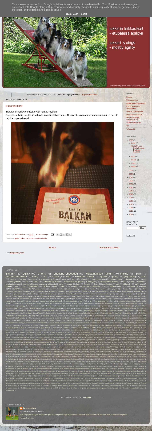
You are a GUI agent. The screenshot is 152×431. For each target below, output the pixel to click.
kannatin (114, 349)
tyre (9, 289)
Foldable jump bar (19, 318)
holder (109, 342)
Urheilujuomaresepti (134, 115)
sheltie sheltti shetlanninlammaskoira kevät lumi (77, 376)
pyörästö (121, 368)
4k (85, 315)
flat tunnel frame (58, 337)
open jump (60, 298)
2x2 (68, 286)
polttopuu (121, 364)
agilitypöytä (119, 303)
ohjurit (133, 361)
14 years (54, 315)
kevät (34, 294)
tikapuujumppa (109, 383)
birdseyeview (99, 330)
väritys (82, 388)
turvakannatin (95, 385)
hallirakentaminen (36, 308)
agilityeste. (108, 303)
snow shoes (106, 381)
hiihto (99, 342)
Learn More (72, 14)
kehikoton (128, 349)
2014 (131, 208)
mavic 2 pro (90, 359)
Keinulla (64, 318)
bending (78, 330)
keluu (30, 352)
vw (69, 388)
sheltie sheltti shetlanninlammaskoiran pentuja (108, 376)
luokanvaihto (46, 359)
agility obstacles (77, 296)
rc (125, 286)
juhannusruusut (10, 349)
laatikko (74, 356)
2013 (131, 211)
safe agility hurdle (85, 373)
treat (119, 294)
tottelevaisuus (24, 385)
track (27, 301)
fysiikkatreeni (122, 337)
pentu (61, 284)
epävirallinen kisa (70, 335)
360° (67, 315)
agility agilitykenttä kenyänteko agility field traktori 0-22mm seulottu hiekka (123, 325)
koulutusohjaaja (89, 354)
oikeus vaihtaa (142, 361)
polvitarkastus (130, 364)
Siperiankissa (30, 291)
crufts (67, 332)
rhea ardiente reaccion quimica (102, 371)
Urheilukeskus (26, 325)
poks (126, 289)
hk (27, 238)
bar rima (70, 330)
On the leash (16, 320)
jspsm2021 (119, 347)
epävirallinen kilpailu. (124, 306)
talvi (123, 282)
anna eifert (40, 330)
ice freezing (123, 344)
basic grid (131, 296)
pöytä (110, 298)
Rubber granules (40, 289)
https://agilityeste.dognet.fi (30, 414)
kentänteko (125, 308)
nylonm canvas (91, 361)
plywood (79, 298)
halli (139, 340)
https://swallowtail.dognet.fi (96, 414)
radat (7, 371)
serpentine (127, 298)
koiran (7, 354)
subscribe (134, 381)
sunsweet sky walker (52, 282)
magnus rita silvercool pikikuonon (68, 359)
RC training (50, 320)
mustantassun (10, 361)
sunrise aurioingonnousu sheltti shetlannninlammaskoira (23, 383)
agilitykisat (96, 286)
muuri (45, 298)
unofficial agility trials (55, 301)
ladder (134, 308)
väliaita (75, 388)
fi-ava (7, 337)
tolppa (15, 385)
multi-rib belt (132, 359)
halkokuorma (132, 340)
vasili (135, 313)
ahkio (142, 303)
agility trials (88, 303)
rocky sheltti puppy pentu (60, 373)
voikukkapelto (22, 315)
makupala (84, 279)
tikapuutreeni (121, 383)
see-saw (33, 279)
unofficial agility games (117, 385)
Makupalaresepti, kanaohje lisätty (133, 119)
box (105, 286)
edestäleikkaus (42, 335)
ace (74, 325)
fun (26, 308)
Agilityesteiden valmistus (135, 103)
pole (114, 364)
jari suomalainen (33, 347)
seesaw (118, 298)
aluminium (108, 296)
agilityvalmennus (131, 303)
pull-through (130, 310)
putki (117, 284)
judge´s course (130, 347)
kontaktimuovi (58, 354)
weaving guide (34, 315)
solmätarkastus (117, 381)
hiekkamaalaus (70, 342)
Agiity (90, 315)
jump (23, 286)
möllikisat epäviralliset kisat (34, 361)
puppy (115, 276)
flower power (126, 291)
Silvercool (17, 303)
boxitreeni (61, 291)
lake (80, 356)
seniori (28, 376)
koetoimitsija (130, 352)
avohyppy (21, 306)
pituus (121, 310)
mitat (113, 359)
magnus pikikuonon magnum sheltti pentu (39, 284)
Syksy (7, 325)
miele (98, 359)
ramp (20, 371)
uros (128, 385)
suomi (65, 383)
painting (70, 298)
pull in (135, 366)
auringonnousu (120, 296)
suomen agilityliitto (81, 313)
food (74, 337)
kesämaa (85, 352)
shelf (57, 376)
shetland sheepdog (66, 273)
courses (52, 332)
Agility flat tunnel (100, 315)
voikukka (63, 388)
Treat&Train (15, 325)
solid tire (62, 313)
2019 (131, 191)
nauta (29, 310)
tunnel (131, 282)
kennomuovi (47, 352)
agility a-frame (80, 289)
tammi (133, 166)
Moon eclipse (122, 318)
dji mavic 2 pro (92, 306)
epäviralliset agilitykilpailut (86, 335)
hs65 (46, 308)
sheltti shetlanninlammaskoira (126, 378)
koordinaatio (69, 354)
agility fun (24, 327)
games (109, 340)
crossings (61, 332)
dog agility (92, 282)
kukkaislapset (34, 286)
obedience (46, 286)
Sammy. (87, 320)
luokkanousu (10, 310)
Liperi (101, 318)
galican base (91, 340)
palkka (28, 364)
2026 (131, 140)
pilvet (67, 364)
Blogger (88, 397)
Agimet (118, 315)
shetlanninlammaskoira (16, 276)
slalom (77, 284)
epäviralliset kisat (140, 306)
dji (79, 332)
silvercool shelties (93, 381)
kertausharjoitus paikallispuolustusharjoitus (67, 352)
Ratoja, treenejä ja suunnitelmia (133, 107)
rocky (144, 279)
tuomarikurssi (73, 385)
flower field (17, 308)
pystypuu (114, 368)
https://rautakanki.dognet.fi (117, 414)
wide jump (45, 315)
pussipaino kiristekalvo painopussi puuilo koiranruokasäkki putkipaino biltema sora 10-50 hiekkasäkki (69, 368)
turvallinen (104, 385)
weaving (17, 289)
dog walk (103, 276)
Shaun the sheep (109, 320)
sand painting (142, 373)
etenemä (129, 335)
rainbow (13, 371)
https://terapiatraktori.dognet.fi (51, 414)
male (82, 359)
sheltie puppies (10, 378)
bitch (107, 330)
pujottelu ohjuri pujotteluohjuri (64, 366)
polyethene (20, 366)
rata (34, 371)
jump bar (20, 349)
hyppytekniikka (139, 291)
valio (21, 388)
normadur (37, 310)
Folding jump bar (33, 318)
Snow (96, 284)
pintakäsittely (76, 364)
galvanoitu (101, 340)
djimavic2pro (86, 332)
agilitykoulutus (85, 327)
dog (99, 332)
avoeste (56, 330)
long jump (27, 359)
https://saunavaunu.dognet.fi (74, 414)
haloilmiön (19, 342)
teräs (21, 301)
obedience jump (103, 361)
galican (82, 340)
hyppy (16, 286)
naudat (53, 361)
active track (81, 325)
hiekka (61, 342)
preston (23, 279)
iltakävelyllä (142, 344)
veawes (47, 388)
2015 (131, 204)
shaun (27, 282)
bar (29, 306)
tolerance (143, 383)
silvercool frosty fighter (49, 279)
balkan (22, 238)
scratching (11, 376)
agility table (91, 289)
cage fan (60, 306)
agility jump (139, 284)
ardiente (48, 330)
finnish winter (114, 291)
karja (121, 349)
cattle (130, 330)
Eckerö (125, 315)
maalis (134, 160)
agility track (89, 296)
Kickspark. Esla (74, 318)
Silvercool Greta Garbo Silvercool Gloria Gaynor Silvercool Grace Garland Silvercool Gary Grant (79, 323)
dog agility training (121, 332)
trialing (54, 385)
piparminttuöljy (86, 364)
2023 (131, 177)
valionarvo (28, 388)
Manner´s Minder (110, 318)
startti (126, 381)
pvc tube (105, 368)
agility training (129, 276)
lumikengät (36, 359)
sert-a (39, 376)
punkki (142, 366)
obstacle (64, 310)
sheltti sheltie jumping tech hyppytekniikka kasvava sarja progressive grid (59, 378)
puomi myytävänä (22, 368)
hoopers (131, 342)
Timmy (35, 276)
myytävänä (20, 361)
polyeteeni (11, 366)
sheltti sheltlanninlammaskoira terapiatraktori (100, 378)
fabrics (136, 335)
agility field (85, 286)
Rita (58, 320)
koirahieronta (140, 352)
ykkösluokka (133, 388)
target (95, 383)
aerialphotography (92, 325)
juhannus (141, 347)
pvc (132, 289)
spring (70, 313)
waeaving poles (91, 388)
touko (133, 143)
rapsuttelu (27, 371)
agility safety (57, 327)
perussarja (88, 310)
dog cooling (132, 332)
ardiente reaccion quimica (74, 282)
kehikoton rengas (139, 349)
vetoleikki (55, 388)
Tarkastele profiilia (26, 418)
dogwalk (129, 279)
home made (117, 342)
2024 (131, 174)
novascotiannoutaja (69, 361)
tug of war (118, 313)
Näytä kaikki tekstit (90, 94)
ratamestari (51, 371)
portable (35, 366)
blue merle (36, 306)
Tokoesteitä (130, 129)
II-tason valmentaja (46, 318)
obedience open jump (50, 310)
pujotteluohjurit (119, 366)
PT (112, 301)
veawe (41, 388)
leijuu (129, 356)
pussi (55, 286)
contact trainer (71, 306)
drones (28, 335)
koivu (38, 354)
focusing (67, 337)
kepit (27, 294)
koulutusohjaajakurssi (103, 354)
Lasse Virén (93, 318)
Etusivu (52, 247)
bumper (123, 330)
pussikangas (12, 313)
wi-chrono (124, 388)
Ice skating (99, 301)
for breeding (82, 337)
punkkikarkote (10, 368)
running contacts (115, 279)
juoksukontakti (106, 284)
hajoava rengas (115, 286)
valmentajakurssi (71, 301)
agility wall (98, 303)
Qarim (75, 286)
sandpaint (28, 313)
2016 (131, 201)
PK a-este (27, 320)
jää (69, 349)
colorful (14, 332)
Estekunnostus (132, 100)
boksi (139, 296)
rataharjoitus (42, 371)
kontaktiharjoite (47, 354)
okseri (52, 298)
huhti (133, 156)
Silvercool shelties (116, 323)
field (9, 308)
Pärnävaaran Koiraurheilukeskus (127, 301)
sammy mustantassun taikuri (121, 373)
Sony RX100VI (129, 323)
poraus (28, 366)
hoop (125, 342)
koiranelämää (30, 354)
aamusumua (66, 325)
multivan (141, 359)
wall (81, 301)
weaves (65, 279)
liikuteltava (143, 356)
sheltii (20, 378)
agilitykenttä (42, 291)
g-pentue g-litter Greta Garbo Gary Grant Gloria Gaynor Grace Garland (56, 340)
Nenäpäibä (132, 318)
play (95, 364)
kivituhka (108, 352)
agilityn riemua (96, 327)
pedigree (35, 364)
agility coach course (62, 303)
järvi (64, 349)
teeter (101, 383)
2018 (131, 194)
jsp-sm (75, 308)
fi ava (142, 335)
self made (20, 376)
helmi (133, 163)
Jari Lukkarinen (29, 408)
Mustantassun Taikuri (99, 273)
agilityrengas (107, 327)
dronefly (20, 335)
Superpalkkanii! (14, 106)
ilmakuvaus (133, 344)
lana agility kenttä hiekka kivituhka (94, 356)
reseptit (88, 371)
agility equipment (13, 327)
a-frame (55, 276)
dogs (7, 335)
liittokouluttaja (12, 359)
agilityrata (52, 291)
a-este (67, 276)
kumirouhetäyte (12, 356)
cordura (39, 332)
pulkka (129, 366)
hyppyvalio (114, 344)
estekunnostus (119, 335)
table (104, 313)
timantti (136, 383)
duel (33, 335)
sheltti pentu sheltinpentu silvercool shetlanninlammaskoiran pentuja (91, 294)
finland (8, 286)
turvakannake (84, 385)
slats (14, 301)
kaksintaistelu (94, 349)
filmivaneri (39, 337)
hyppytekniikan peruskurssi (60, 308)
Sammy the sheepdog (56, 289)
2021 (131, 184)
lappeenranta (112, 356)
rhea (45, 276)
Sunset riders (140, 323)
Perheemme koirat (133, 123)
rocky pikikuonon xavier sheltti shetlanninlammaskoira (33, 373)
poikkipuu (107, 364)
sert (33, 376)
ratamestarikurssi (63, 371)
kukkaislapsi (143, 354)
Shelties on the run (124, 320)
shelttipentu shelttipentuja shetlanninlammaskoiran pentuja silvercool (64, 381)
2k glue (138, 294)
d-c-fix (74, 332)
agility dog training (62, 296)
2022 (131, 181)
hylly (145, 342)
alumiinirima (30, 330)
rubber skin (127, 284)
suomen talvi (95, 313)
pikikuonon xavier (98, 279)
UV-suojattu (48, 303)
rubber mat (73, 373)
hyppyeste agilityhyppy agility (31, 344)
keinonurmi (23, 352)
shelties (37, 282)
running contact (15, 282)
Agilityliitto (111, 315)
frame (90, 337)
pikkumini (60, 364)
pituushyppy (52, 294)
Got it (84, 14)
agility (17, 238)
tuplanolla (127, 313)
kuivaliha (115, 354)
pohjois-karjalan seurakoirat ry (94, 298)
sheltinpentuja (29, 378)
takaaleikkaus (86, 383)
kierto (92, 352)
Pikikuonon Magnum (15, 291)
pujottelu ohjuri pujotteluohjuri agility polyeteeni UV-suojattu (94, 366)
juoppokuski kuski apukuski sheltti (50, 349)
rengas (69, 284)
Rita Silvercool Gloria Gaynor (72, 320)
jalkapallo (11, 347)
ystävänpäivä (10, 390)
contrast (21, 332)
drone (96, 291)
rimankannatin (10, 373)
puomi (143, 276)
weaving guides (114, 388)
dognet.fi (141, 332)
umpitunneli (129, 294)
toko (110, 313)
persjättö (52, 364)
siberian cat (133, 286)
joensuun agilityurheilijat (38, 238)
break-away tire (48, 306)
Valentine (35, 325)
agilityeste (67, 327)
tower (32, 385)
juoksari (104, 308)
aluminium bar (10, 306)
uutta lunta (143, 385)
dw (137, 279)
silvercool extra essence (109, 282)
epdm (112, 306)
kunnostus (23, 356)
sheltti (138, 274)
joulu (7, 294)
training (34, 301)
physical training (100, 310)
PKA (34, 320)
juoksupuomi (114, 308)
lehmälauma (122, 356)
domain (13, 335)
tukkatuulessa (62, 385)
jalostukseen (20, 347)
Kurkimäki (84, 318)
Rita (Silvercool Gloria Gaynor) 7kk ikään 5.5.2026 (137, 149)
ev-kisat (104, 291)
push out (33, 368)
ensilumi (51, 335)
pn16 (100, 364)
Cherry (42, 273)
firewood (47, 337)
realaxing (73, 371)
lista (20, 359)
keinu (74, 279)
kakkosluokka (83, 349)
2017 (131, 197)
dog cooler (104, 306)
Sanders (69, 289)
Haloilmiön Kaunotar (84, 276)
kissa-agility (100, 352)
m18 (54, 359)
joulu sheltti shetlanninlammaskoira (85, 347)
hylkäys (138, 342)
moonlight (20, 310)
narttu (47, 361)
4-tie (72, 315)
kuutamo (37, 356)
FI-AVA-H (133, 315)
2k (86, 301)
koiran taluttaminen (18, 354)
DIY (91, 301)
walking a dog (102, 388)
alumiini (99, 296)
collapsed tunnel (74, 291)
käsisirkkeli (56, 356)
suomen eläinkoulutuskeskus (51, 383)
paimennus (11, 364)
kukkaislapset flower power (128, 354)
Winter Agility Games (47, 325)
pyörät (129, 368)
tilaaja (129, 383)
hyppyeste (16, 344)
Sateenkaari (97, 320)
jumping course (17, 294)
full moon (97, 337)
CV (127, 126)
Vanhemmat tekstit (109, 247)
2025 (131, 171)
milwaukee (106, 359)
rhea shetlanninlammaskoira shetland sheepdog (129, 371)
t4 (69, 383)
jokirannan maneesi (65, 347)
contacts (81, 306)
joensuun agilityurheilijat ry (22, 298)
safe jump (96, 373)
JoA (107, 301)
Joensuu (87, 284)
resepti (81, 371)
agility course (76, 303)
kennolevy (38, 352)
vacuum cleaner (12, 388)
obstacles (126, 361)
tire (137, 289)
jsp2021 (110, 347)
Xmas (58, 325)
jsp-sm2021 (85, 308)
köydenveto (65, 356)
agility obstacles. (46, 327)
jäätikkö (74, 349)
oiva (71, 310)
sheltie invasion (50, 313)
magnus (37, 298)
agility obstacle (33, 327)
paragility (78, 310)
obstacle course (115, 361)
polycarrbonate (141, 364)
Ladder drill (27, 289)
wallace (143, 289)
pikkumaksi (112, 310)
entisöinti (59, 335)
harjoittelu (28, 342)
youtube (141, 388)
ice (121, 289)
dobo (93, 332)
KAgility (57, 318)
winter (140, 282)
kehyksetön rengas (11, 352)
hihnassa (92, 342)
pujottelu (13, 279)
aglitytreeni (137, 327)
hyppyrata (114, 289)
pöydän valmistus (139, 368)
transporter (46, 385)
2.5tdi (61, 315)
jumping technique (13, 284)
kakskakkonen (105, 349)
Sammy (10, 273)
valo (35, 388)
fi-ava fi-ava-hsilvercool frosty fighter (23, 337)
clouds (136, 330)
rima (21, 313)
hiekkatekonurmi (82, 342)
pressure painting (46, 366)
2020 (131, 187)
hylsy (9, 344)
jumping (27, 349)
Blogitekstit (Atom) (17, 253)
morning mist (122, 359)
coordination (30, 332)
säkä (62, 286)
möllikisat (42, 294)
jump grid (95, 308)
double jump (87, 291)
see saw (62, 294)
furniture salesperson (109, 337)
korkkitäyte (78, 354)
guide (123, 340)
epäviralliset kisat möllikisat (104, 335)
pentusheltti (43, 364)
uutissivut (134, 385)
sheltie (124, 273)
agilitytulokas (127, 327)
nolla (59, 361)
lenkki (135, 356)
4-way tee (79, 315)
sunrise (142, 381)
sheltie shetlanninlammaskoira (135, 376)
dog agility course (108, 332)
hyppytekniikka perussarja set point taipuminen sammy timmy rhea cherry (86, 344)
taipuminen (76, 383)
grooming (116, 340)
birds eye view (88, 330)
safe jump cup (105, 373)
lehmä (142, 308)
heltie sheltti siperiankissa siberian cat (45, 342)
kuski (30, 356)
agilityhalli (75, 327)
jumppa (35, 349)
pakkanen (20, 364)
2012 (131, 214)
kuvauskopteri (46, 356)
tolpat (9, 385)
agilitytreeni (117, 327)
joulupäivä (102, 347)
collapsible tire (103, 289)
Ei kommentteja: (42, 234)
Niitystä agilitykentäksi (134, 111)
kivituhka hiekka (119, 352)
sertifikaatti (39, 313)
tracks (38, 385)
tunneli (143, 286)
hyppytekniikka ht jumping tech (51, 344)
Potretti (41, 320)
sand (134, 373)
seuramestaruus (49, 376)
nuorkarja (81, 361)
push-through (141, 310)
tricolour (42, 301)
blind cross (115, 330)
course (46, 332)
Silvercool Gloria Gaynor (32, 303)
